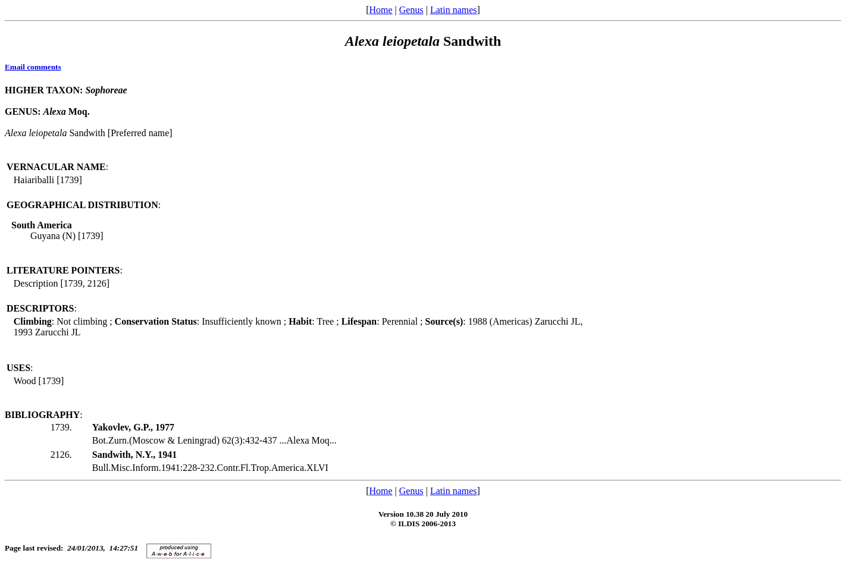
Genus (411, 10)
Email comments (33, 66)
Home (380, 10)
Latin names (453, 10)
